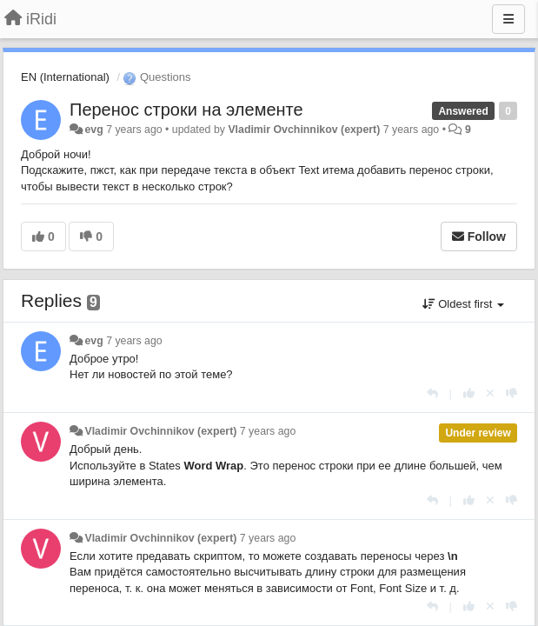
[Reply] (432, 393)
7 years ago (134, 341)
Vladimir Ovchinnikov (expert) (304, 129)
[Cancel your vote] (490, 393)
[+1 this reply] (469, 393)
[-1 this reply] (511, 393)
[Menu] (508, 19)
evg (93, 129)
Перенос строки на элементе (186, 109)
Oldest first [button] (463, 303)
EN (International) (65, 76)
